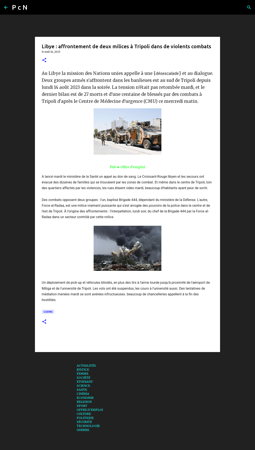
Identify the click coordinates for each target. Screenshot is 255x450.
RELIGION (84, 402)
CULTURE (84, 414)
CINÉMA (83, 394)
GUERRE (48, 311)
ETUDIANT (85, 382)
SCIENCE (83, 386)
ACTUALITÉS (86, 365)
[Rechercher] (33, 7)
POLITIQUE (85, 418)
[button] (44, 60)
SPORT (82, 406)
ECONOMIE (85, 398)
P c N (20, 7)
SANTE (82, 390)
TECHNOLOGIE (88, 426)
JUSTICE (83, 370)
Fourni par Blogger (127, 444)
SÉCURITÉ (84, 422)
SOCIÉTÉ (83, 378)
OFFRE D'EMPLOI (90, 410)
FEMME (82, 374)
